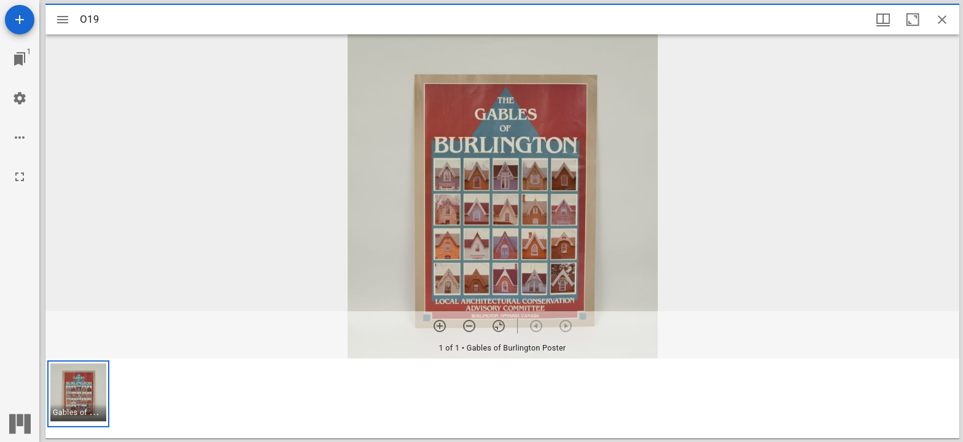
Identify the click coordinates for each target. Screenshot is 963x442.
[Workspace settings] (19, 98)
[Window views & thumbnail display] (883, 19)
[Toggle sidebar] (62, 19)
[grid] (502, 398)
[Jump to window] (19, 59)
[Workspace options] (19, 137)
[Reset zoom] (498, 326)
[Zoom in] (439, 326)
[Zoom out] (469, 326)
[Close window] (942, 19)
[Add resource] (19, 19)
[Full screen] (19, 177)
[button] (78, 393)
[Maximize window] (912, 19)
